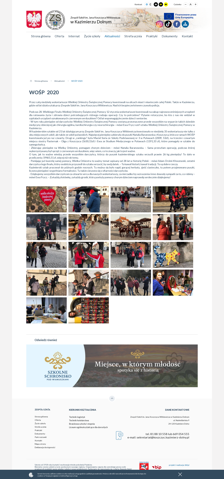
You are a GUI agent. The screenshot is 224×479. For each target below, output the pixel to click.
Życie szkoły (92, 36)
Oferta (59, 36)
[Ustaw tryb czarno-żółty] (161, 4)
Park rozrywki (41, 437)
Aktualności (112, 36)
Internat (74, 36)
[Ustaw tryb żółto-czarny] (166, 4)
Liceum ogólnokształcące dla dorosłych (88, 427)
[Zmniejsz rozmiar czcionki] (185, 4)
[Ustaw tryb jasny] (147, 4)
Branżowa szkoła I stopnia (82, 423)
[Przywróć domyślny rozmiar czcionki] (190, 4)
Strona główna (40, 36)
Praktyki (151, 36)
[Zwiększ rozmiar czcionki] (195, 4)
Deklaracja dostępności (45, 447)
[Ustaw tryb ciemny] (150, 4)
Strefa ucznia (133, 36)
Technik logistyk (77, 417)
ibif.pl (187, 465)
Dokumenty (170, 36)
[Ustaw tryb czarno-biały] (156, 4)
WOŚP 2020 (76, 81)
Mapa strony (40, 444)
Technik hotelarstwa (79, 420)
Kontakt (187, 36)
